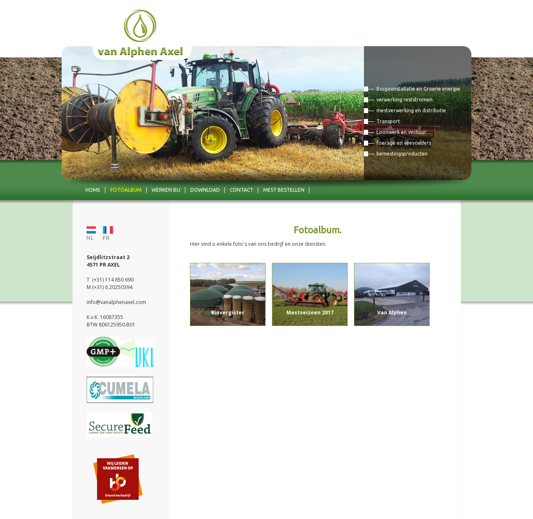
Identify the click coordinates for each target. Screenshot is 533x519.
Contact (241, 190)
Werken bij (166, 190)
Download (205, 190)
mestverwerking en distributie (411, 110)
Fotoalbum (126, 190)
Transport (388, 121)
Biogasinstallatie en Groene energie (418, 88)
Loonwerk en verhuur (401, 132)
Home (92, 190)
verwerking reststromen (404, 99)
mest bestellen (283, 190)
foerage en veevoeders (403, 143)
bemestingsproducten (402, 153)
